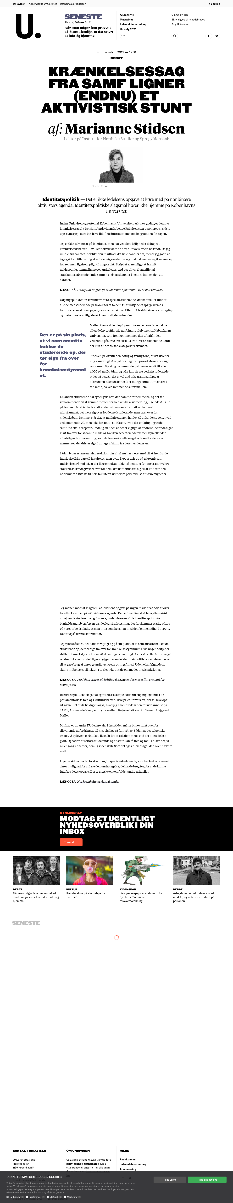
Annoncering (128, 1169)
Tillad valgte (169, 1179)
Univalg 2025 (128, 29)
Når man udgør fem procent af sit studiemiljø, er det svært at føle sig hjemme (89, 31)
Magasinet (126, 19)
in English (214, 3)
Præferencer (37, 1196)
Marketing (74, 1196)
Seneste (83, 17)
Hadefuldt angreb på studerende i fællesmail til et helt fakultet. (120, 290)
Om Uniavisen (180, 14)
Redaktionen (128, 1159)
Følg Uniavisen (180, 24)
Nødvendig (17, 1196)
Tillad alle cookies (207, 1179)
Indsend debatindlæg (133, 24)
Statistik (56, 1196)
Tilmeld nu (71, 842)
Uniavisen (19, 3)
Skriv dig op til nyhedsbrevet (188, 19)
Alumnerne (127, 14)
